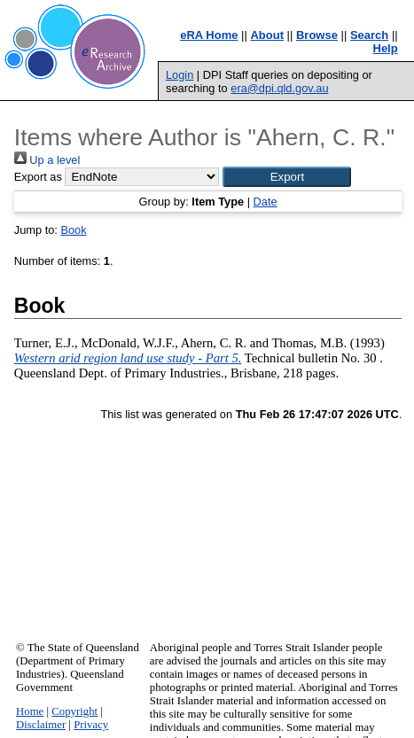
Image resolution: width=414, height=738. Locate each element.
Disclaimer (41, 725)
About (267, 35)
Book (73, 230)
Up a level (47, 160)
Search (369, 35)
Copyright (74, 711)
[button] (287, 177)
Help (385, 48)
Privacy (91, 725)
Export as (38, 176)
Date (265, 201)
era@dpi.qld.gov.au (279, 88)
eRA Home (209, 35)
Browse (317, 35)
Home (29, 711)
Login (179, 75)
